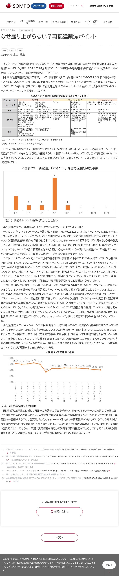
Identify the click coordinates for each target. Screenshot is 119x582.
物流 (21, 50)
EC (12, 50)
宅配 (4, 50)
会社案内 (108, 22)
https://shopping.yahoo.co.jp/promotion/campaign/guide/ (84, 463)
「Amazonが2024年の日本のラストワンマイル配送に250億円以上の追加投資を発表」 (72, 471)
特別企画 (75, 22)
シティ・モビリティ (26, 30)
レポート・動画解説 (27, 22)
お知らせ (11, 22)
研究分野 (43, 22)
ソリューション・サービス (92, 22)
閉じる (109, 565)
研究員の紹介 (59, 22)
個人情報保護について (62, 567)
